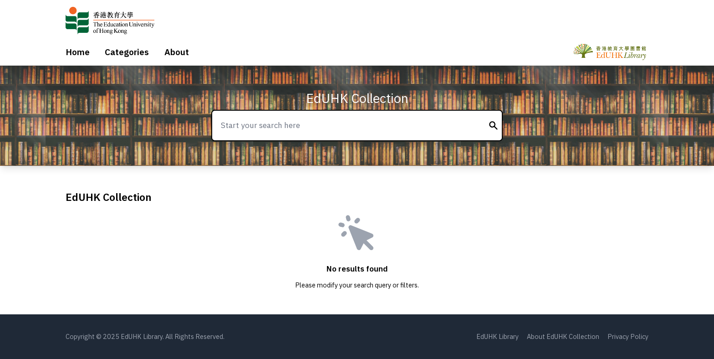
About (176, 51)
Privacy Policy (627, 336)
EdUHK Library (497, 336)
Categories (127, 51)
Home (78, 51)
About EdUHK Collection (563, 336)
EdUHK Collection (357, 98)
